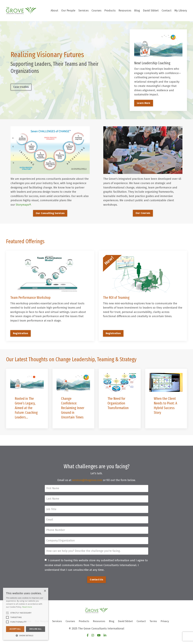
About (53, 10)
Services (83, 10)
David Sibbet (151, 10)
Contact (166, 10)
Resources (124, 10)
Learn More (143, 103)
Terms (156, 623)
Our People (67, 10)
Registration (20, 333)
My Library (180, 10)
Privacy (168, 623)
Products (109, 10)
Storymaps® (23, 205)
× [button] (45, 591)
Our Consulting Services (50, 213)
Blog (137, 10)
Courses (96, 10)
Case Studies (21, 87)
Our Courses (143, 213)
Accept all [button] (15, 629)
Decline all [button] (36, 629)
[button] (25, 635)
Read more (27, 607)
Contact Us (96, 581)
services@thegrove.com (87, 481)
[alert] (25, 614)
